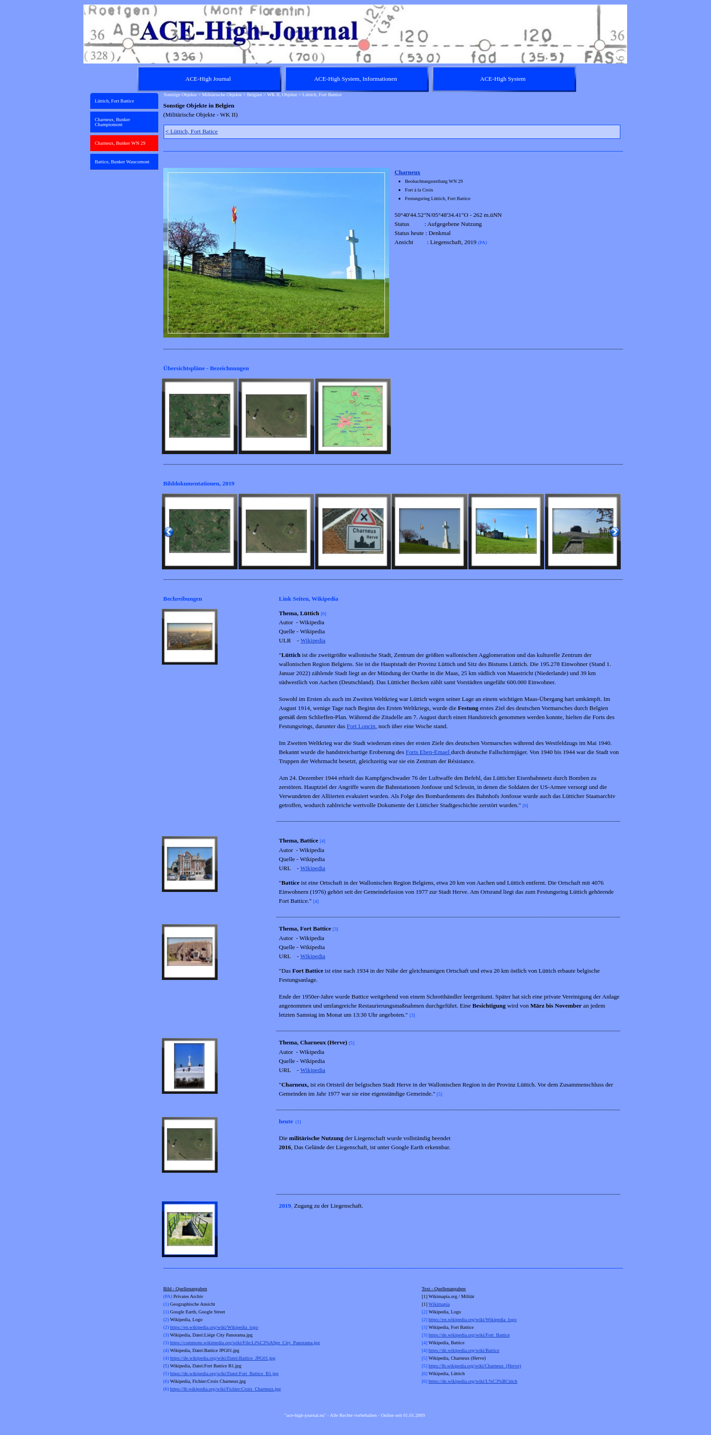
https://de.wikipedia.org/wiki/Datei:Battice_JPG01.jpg (222, 1358)
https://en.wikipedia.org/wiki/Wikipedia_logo (214, 1327)
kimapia (442, 1304)
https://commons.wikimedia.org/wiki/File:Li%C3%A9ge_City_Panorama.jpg (245, 1342)
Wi (431, 1304)
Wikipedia (313, 640)
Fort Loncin (361, 726)
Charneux (407, 172)
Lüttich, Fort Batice (192, 131)
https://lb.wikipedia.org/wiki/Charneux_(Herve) (475, 1365)
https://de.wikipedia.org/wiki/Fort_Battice (469, 1334)
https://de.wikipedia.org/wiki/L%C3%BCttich (473, 1381)
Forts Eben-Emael (428, 752)
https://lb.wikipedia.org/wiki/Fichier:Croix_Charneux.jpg (225, 1388)
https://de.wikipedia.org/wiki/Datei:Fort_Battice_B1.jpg (224, 1373)
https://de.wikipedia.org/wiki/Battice (464, 1350)
